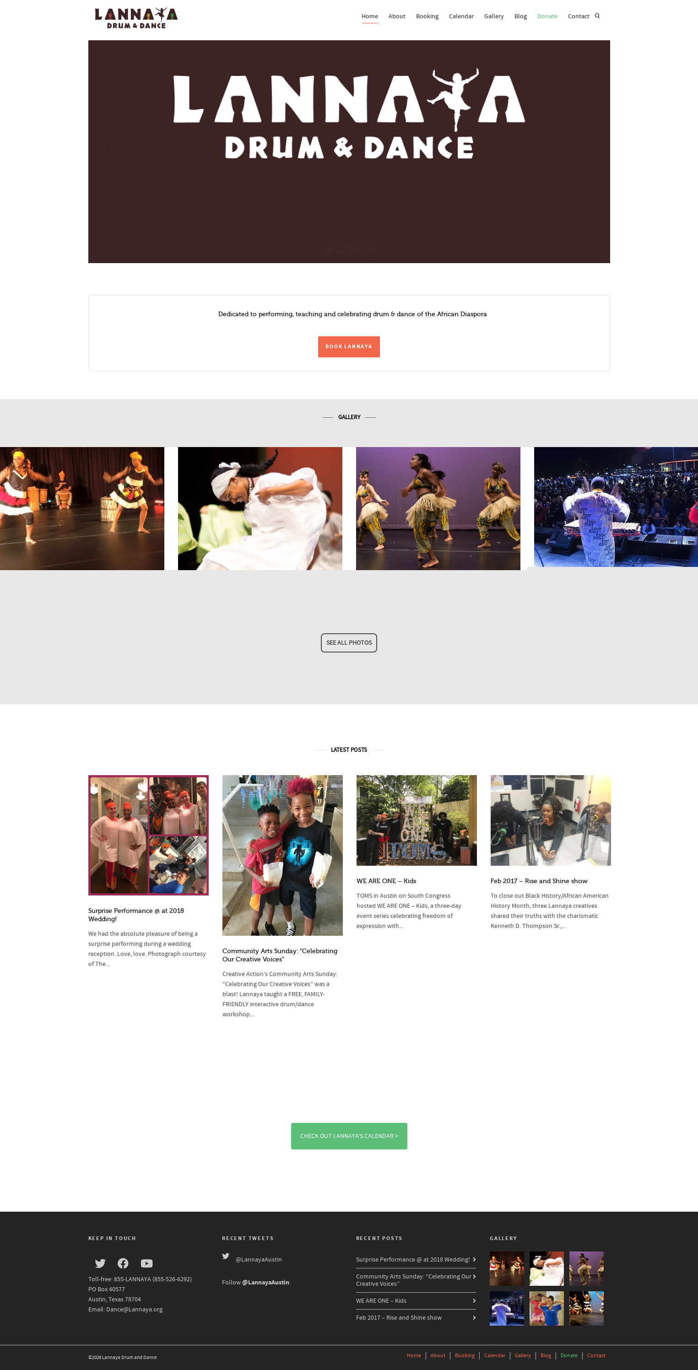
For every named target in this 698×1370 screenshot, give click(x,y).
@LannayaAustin (259, 1260)
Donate (547, 16)
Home (370, 17)
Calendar (461, 16)
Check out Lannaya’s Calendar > (349, 1136)
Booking (427, 16)
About (397, 16)
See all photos (349, 643)
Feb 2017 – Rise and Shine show (539, 881)
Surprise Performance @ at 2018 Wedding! (413, 1260)
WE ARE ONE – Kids (386, 881)
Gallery (494, 16)
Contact (579, 16)
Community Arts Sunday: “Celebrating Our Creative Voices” (413, 1280)
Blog (520, 16)
